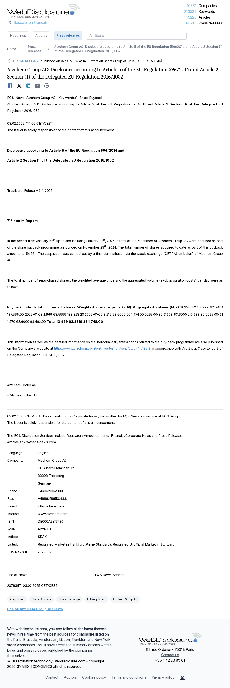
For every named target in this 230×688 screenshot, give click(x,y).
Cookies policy (94, 677)
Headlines (18, 35)
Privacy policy (163, 677)
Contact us (170, 655)
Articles (205, 17)
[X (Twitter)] (182, 678)
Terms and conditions (128, 677)
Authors (70, 677)
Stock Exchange (69, 599)
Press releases (210, 23)
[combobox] (136, 36)
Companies (208, 5)
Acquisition (17, 599)
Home (11, 49)
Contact (51, 677)
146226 (190, 17)
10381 (192, 5)
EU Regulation (96, 599)
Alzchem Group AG (125, 599)
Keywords (207, 11)
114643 (190, 23)
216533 (190, 11)
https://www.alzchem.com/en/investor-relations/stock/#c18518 (102, 348)
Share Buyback (41, 599)
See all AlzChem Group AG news (35, 609)
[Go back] (23, 61)
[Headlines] (43, 11)
